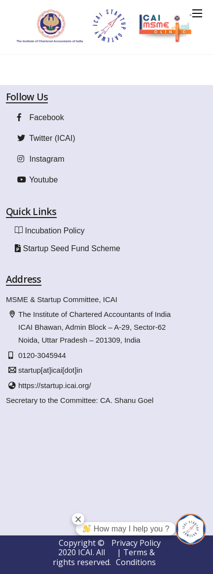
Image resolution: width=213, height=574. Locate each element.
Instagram (40, 159)
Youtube (36, 180)
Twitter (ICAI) (45, 138)
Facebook (39, 117)
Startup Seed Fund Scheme (71, 248)
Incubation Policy (54, 230)
